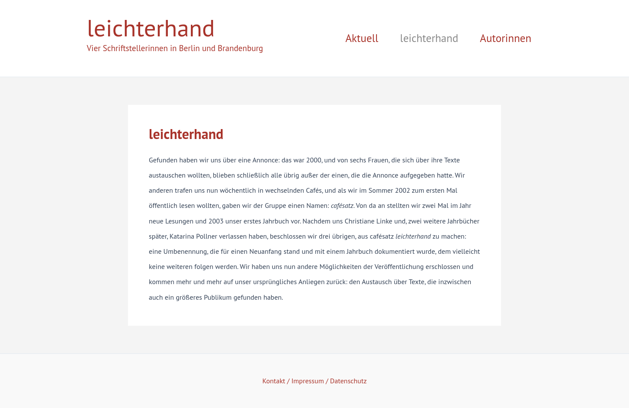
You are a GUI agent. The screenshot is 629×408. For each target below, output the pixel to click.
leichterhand (151, 27)
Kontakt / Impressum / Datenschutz (314, 380)
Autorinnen (505, 38)
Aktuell (361, 38)
